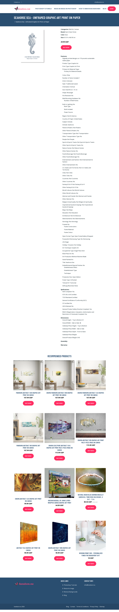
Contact (72, 606)
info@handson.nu (99, 2)
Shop (111, 9)
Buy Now (66, 47)
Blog (104, 9)
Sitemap (102, 606)
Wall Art (71, 29)
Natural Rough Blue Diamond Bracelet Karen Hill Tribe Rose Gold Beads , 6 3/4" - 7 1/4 (91, 497)
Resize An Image (69, 588)
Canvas (76, 29)
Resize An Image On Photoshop (65, 9)
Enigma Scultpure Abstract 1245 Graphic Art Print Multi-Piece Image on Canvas (59, 448)
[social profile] (21, 2)
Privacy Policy (94, 606)
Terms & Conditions (82, 606)
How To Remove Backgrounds (89, 9)
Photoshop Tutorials (43, 9)
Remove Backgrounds (70, 592)
